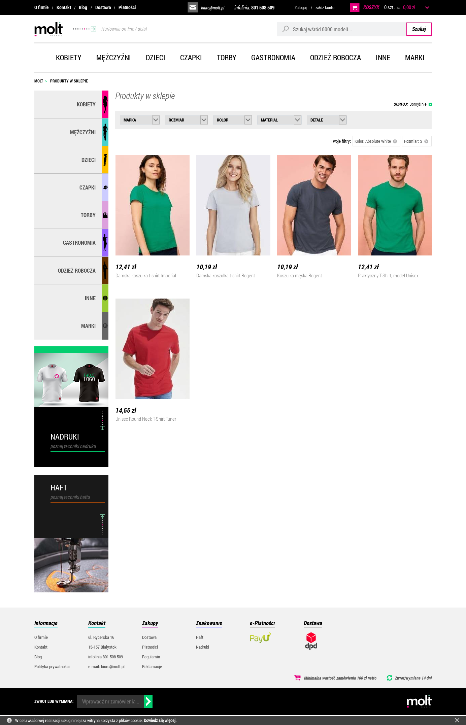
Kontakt (64, 7)
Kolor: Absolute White (376, 141)
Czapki (191, 57)
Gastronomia (273, 57)
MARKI (88, 325)
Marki (415, 57)
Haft (199, 637)
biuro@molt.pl (212, 8)
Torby (226, 57)
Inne (383, 57)
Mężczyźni (113, 57)
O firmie (41, 7)
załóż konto (324, 7)
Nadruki (202, 647)
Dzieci (155, 57)
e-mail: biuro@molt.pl (106, 666)
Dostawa (103, 7)
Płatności (127, 7)
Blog (83, 7)
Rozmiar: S (416, 141)
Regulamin (151, 657)
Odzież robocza (335, 57)
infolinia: (254, 7)
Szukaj (419, 28)
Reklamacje (152, 666)
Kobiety (68, 57)
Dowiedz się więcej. (160, 720)
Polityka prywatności (52, 666)
